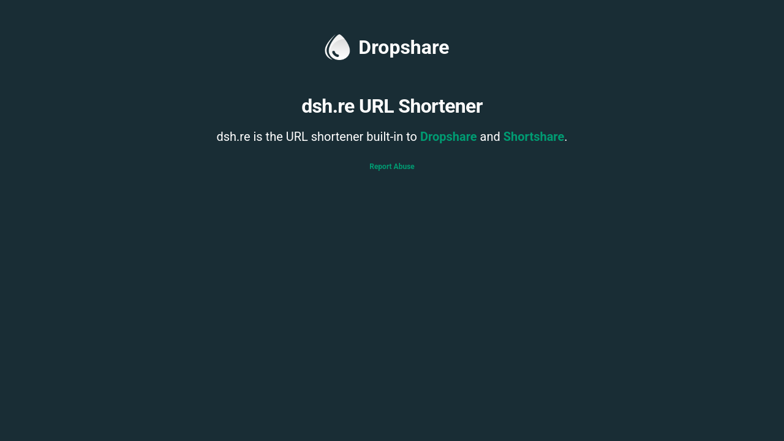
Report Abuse (392, 166)
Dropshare (387, 47)
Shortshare (534, 136)
